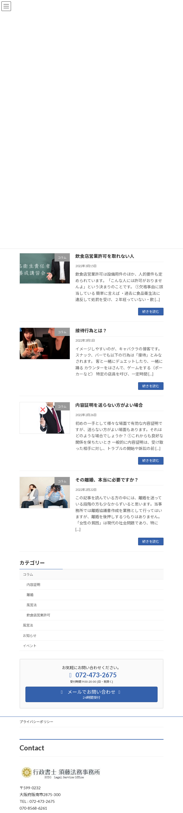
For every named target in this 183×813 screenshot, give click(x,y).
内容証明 (33, 585)
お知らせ (29, 636)
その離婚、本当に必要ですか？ (107, 479)
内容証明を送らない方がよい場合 (109, 405)
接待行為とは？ (91, 330)
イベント (29, 646)
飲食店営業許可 (38, 615)
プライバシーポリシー (36, 722)
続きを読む (150, 311)
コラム (28, 574)
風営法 (32, 605)
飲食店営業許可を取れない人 (104, 256)
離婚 (30, 595)
